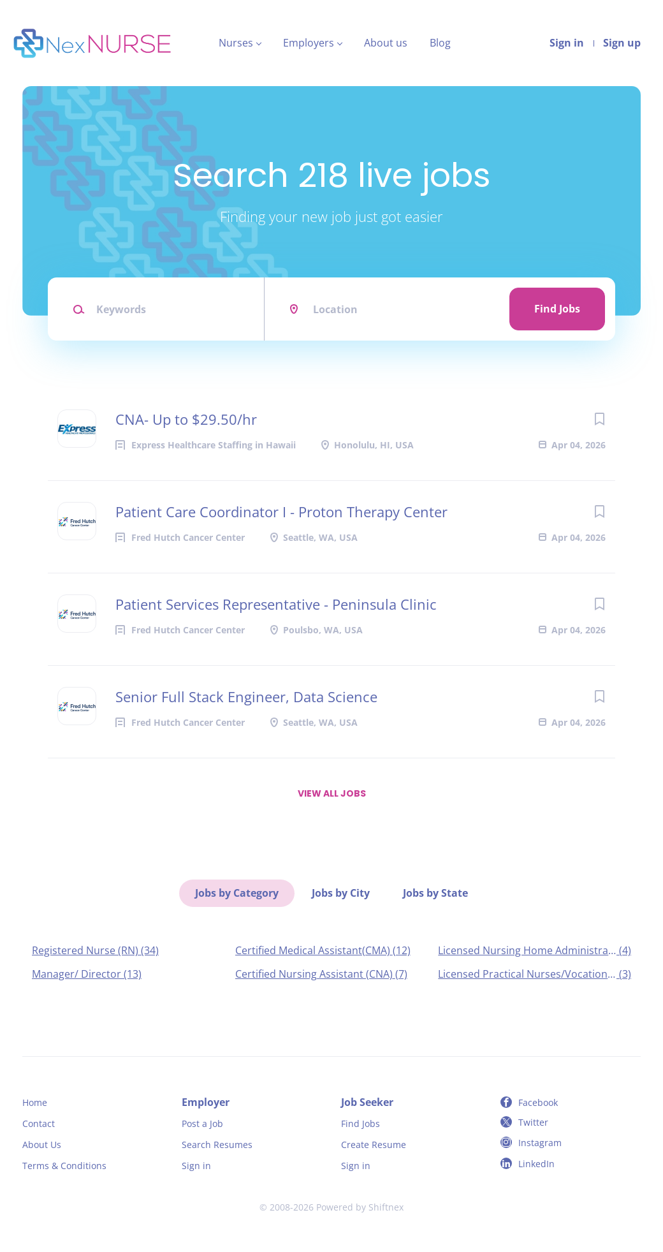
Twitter (533, 1122)
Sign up (622, 42)
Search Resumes (217, 1144)
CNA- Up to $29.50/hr (186, 419)
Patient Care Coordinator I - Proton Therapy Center (281, 511)
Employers (308, 42)
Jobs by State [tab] (435, 893)
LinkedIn (536, 1164)
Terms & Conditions (64, 1166)
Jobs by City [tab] (341, 893)
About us (385, 42)
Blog (440, 42)
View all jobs (332, 793)
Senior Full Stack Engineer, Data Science (246, 696)
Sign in (567, 42)
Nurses (236, 42)
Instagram (540, 1143)
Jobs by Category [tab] (237, 893)
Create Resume (373, 1144)
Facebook (538, 1102)
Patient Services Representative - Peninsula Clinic (276, 604)
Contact (38, 1123)
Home (34, 1102)
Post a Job (202, 1123)
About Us (41, 1144)
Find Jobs (557, 309)
